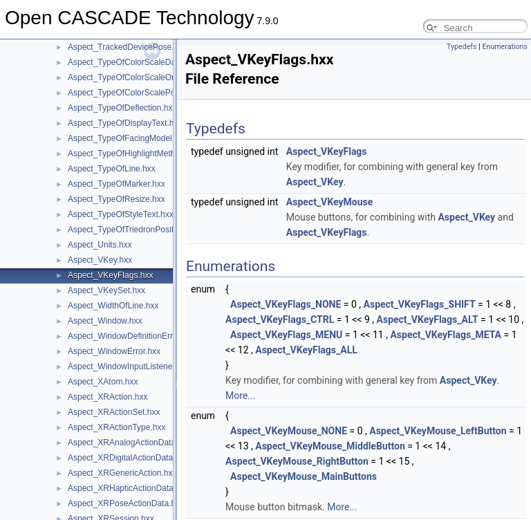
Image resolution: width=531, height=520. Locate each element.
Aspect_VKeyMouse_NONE (288, 430)
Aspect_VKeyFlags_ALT (427, 319)
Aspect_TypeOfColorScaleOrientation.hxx (144, 77)
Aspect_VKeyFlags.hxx (110, 275)
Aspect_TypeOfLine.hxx (112, 169)
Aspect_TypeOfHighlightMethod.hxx (134, 153)
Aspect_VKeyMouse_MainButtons (303, 476)
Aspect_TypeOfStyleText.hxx (121, 214)
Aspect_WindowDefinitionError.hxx (131, 336)
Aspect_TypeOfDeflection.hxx (122, 108)
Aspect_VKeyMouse (329, 201)
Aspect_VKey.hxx (100, 260)
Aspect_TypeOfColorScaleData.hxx (133, 62)
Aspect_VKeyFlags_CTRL (279, 319)
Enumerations (505, 46)
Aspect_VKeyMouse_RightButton (297, 461)
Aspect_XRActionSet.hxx (114, 412)
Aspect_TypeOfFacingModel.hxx (127, 138)
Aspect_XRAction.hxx (107, 397)
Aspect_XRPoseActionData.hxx (126, 503)
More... (240, 395)
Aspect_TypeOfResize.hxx (116, 199)
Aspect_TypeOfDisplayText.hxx (125, 123)
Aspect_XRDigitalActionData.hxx (128, 458)
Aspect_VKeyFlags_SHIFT (420, 304)
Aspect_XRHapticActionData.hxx (128, 488)
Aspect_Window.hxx (105, 321)
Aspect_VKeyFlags (326, 151)
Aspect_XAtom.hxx (103, 382)
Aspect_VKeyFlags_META (445, 334)
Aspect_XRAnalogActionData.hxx (129, 442)
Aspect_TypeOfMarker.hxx (116, 184)
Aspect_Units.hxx (100, 245)
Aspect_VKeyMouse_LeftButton (437, 430)
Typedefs (462, 46)
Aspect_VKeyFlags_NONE (285, 304)
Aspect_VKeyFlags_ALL (306, 349)
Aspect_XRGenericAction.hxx (122, 473)
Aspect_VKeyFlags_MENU (286, 334)
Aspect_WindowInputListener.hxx (129, 366)
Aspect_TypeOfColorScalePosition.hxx (138, 93)
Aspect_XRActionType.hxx (116, 427)
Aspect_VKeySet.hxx (106, 290)
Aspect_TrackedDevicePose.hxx (127, 47)
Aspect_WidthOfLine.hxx (113, 305)
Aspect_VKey (315, 181)
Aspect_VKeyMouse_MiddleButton (329, 446)
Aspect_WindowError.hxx (114, 351)
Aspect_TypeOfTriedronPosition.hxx (134, 229)
